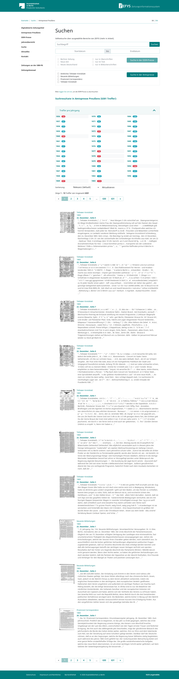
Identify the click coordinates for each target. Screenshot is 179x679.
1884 (129, 116)
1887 (129, 131)
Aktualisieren (108, 187)
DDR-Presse (26, 37)
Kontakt (24, 56)
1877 (94, 151)
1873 (94, 131)
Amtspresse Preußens (31, 32)
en (157, 20)
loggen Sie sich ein (65, 92)
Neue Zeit (65, 62)
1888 (129, 136)
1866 (58, 166)
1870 (94, 116)
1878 (94, 156)
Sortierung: (60, 187)
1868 (58, 176)
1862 (58, 146)
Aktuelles (25, 51)
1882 (94, 176)
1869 (58, 181)
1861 (58, 141)
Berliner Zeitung (67, 59)
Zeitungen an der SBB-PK (32, 65)
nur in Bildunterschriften (105, 64)
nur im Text (100, 62)
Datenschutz (31, 675)
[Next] (120, 199)
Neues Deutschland (69, 64)
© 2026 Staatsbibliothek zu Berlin (92, 675)
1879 (94, 161)
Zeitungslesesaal (28, 70)
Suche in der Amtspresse (142, 74)
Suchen (154, 44)
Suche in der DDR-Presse (142, 60)
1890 (129, 146)
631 (113, 198)
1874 (94, 136)
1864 (58, 156)
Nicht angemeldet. (153, 675)
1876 (94, 146)
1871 (94, 121)
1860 (58, 136)
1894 (129, 166)
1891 (129, 151)
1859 (58, 131)
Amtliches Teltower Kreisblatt (73, 73)
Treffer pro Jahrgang (69, 110)
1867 (58, 171)
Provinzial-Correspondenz (71, 79)
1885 (129, 121)
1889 (129, 141)
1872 (94, 126)
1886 (129, 126)
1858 (58, 126)
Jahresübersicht (28, 42)
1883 (94, 181)
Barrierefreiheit (70, 675)
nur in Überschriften (104, 59)
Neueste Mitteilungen (70, 76)
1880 (94, 166)
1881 (94, 171)
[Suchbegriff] (102, 44)
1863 (58, 151)
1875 (94, 141)
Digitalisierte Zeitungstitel (32, 28)
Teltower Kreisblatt (69, 82)
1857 (58, 121)
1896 (129, 176)
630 (104, 198)
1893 (129, 161)
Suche (33, 20)
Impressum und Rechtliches (50, 675)
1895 (129, 171)
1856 (58, 116)
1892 (129, 156)
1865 (58, 161)
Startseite (24, 20)
